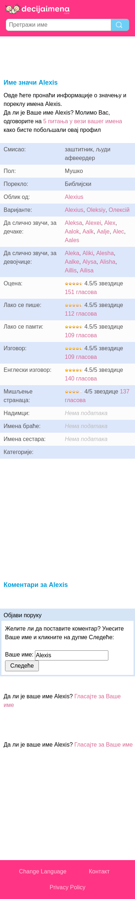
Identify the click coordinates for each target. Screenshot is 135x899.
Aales (72, 240)
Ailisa (87, 270)
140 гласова (81, 378)
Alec (118, 231)
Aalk (88, 231)
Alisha (108, 262)
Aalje (103, 231)
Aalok (72, 231)
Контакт (99, 871)
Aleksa (73, 223)
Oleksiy (95, 210)
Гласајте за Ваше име (104, 745)
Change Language (43, 871)
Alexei (93, 223)
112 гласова (81, 314)
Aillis (71, 270)
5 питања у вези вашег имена (82, 121)
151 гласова (81, 292)
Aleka (72, 253)
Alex (109, 223)
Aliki (87, 253)
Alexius (74, 197)
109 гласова (81, 335)
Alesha (105, 253)
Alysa (89, 262)
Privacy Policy (68, 887)
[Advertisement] (67, 56)
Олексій (119, 210)
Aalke (72, 262)
